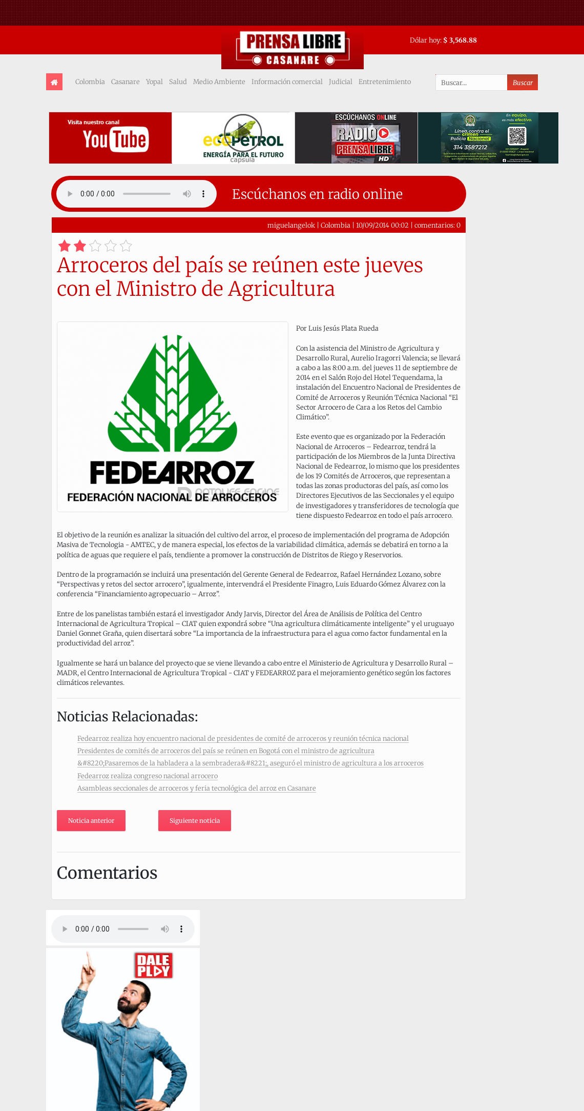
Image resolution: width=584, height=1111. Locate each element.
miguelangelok (291, 225)
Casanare (125, 81)
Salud (178, 81)
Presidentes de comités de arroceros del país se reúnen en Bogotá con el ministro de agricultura (225, 750)
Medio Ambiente (219, 81)
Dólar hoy (425, 40)
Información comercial (287, 81)
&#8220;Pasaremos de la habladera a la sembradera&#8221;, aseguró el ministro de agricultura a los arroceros (250, 763)
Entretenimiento (385, 81)
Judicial (340, 81)
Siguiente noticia (195, 820)
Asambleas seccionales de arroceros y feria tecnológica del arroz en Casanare (196, 788)
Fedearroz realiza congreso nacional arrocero (147, 776)
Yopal (154, 81)
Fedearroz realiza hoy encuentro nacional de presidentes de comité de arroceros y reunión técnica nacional (243, 738)
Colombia (90, 81)
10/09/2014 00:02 (382, 225)
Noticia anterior (91, 820)
